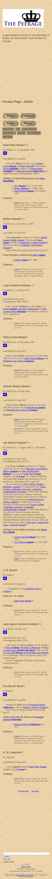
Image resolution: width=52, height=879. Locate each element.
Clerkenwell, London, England (32, 242)
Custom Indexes (29, 129)
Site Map (21, 133)
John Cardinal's (20, 875)
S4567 (17, 269)
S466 (16, 558)
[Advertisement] (26, 72)
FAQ (18, 129)
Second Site (29, 875)
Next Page (7, 137)
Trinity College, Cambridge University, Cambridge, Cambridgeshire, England (24, 489)
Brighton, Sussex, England (35, 707)
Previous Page (34, 133)
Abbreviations (9, 133)
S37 (16, 323)
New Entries (8, 129)
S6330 (17, 203)
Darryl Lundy (26, 867)
